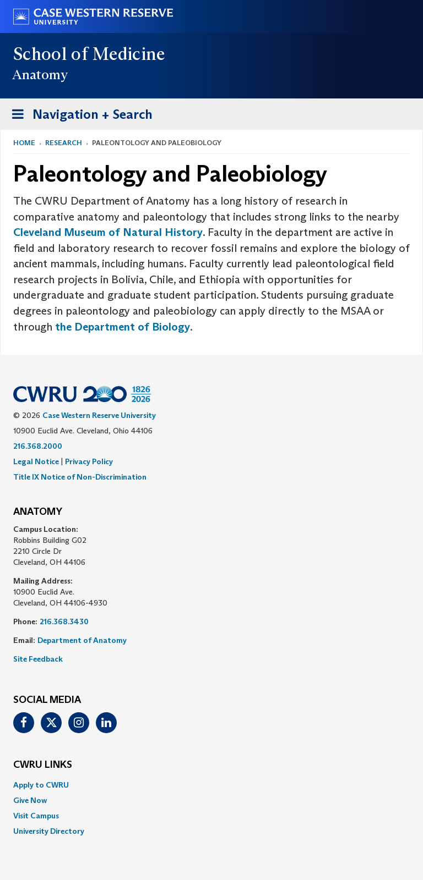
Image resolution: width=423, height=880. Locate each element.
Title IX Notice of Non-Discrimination (80, 477)
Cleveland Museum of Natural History (108, 232)
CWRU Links (42, 765)
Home (24, 143)
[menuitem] (211, 785)
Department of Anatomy (82, 640)
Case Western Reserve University (99, 415)
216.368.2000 (37, 446)
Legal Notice (36, 461)
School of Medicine (89, 54)
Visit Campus (36, 816)
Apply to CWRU (41, 785)
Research (63, 143)
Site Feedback (38, 659)
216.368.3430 (64, 621)
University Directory (48, 831)
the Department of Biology (122, 326)
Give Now (30, 800)
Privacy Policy (89, 461)
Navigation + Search (79, 116)
